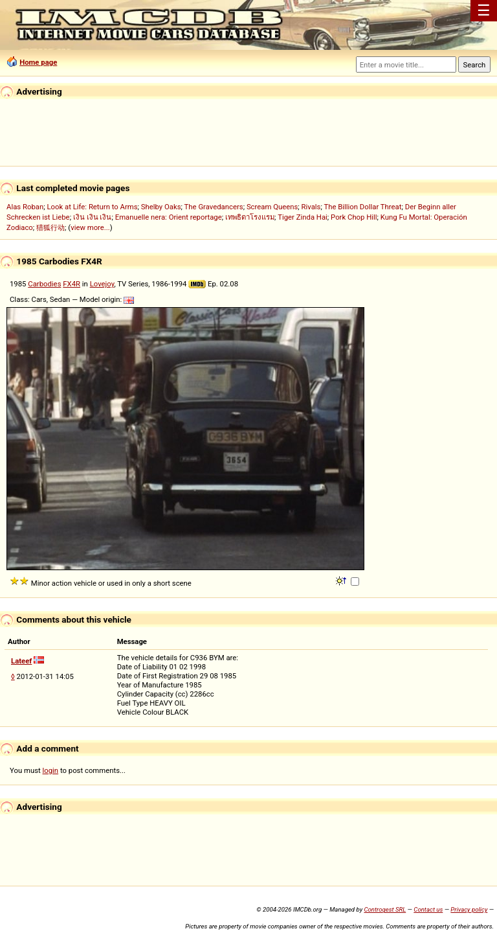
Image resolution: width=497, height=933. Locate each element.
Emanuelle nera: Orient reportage (168, 217)
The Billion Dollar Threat (362, 206)
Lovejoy (102, 283)
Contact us (428, 909)
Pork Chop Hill (354, 217)
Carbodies (44, 283)
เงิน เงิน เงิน (92, 217)
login (51, 770)
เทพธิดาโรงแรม (249, 217)
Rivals (311, 206)
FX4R (71, 283)
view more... (90, 227)
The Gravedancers (213, 206)
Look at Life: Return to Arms (92, 206)
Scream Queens (272, 206)
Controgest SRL (385, 909)
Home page (38, 62)
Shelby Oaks (161, 206)
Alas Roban (24, 206)
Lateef (21, 660)
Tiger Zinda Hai (302, 217)
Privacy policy (468, 909)
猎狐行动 (50, 227)
